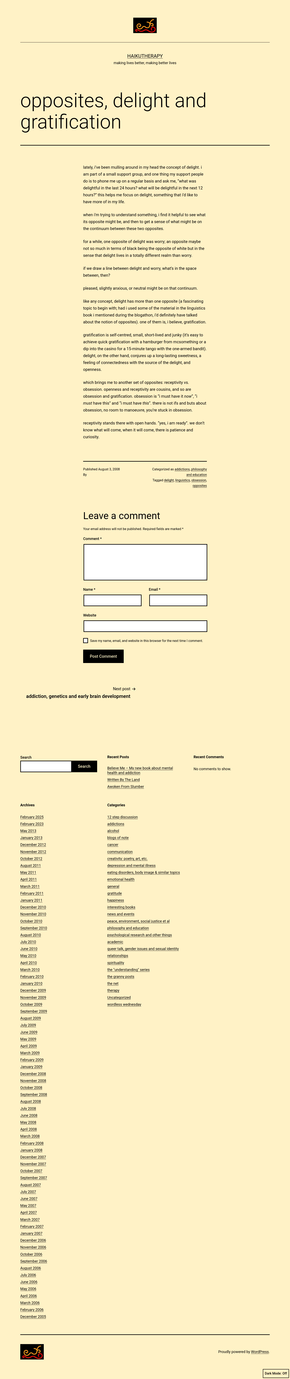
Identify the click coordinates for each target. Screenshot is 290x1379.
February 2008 (32, 1143)
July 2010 (28, 942)
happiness (115, 900)
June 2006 (28, 1282)
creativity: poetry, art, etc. (127, 858)
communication (120, 852)
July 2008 (28, 1108)
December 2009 (33, 990)
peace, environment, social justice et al (138, 921)
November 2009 (33, 997)
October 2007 (31, 1171)
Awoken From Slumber (125, 786)
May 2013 (28, 831)
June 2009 (28, 1032)
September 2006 (33, 1261)
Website (89, 615)
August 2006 (30, 1268)
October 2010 (31, 921)
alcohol (113, 831)
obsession (198, 480)
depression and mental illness (131, 865)
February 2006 (32, 1310)
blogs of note (118, 838)
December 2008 (33, 1074)
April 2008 (28, 1129)
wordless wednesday (124, 1004)
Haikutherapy (145, 56)
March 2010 (30, 970)
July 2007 (28, 1192)
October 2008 (31, 1087)
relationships (117, 956)
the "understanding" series (128, 970)
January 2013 (31, 838)
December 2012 (33, 844)
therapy (113, 990)
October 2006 (31, 1254)
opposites (200, 486)
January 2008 (31, 1150)
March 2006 (30, 1303)
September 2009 (33, 1011)
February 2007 (32, 1226)
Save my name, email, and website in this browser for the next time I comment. (146, 641)
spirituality (115, 963)
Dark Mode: (276, 1373)
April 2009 (28, 1046)
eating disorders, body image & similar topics (143, 872)
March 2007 (30, 1219)
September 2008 (33, 1094)
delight (169, 480)
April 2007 (28, 1212)
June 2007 (28, 1199)
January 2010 (31, 983)
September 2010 (33, 928)
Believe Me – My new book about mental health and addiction (140, 770)
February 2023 (32, 824)
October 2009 (31, 1004)
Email (154, 589)
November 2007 (33, 1164)
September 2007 (33, 1178)
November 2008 (33, 1081)
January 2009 (31, 1067)
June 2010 (28, 949)
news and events (120, 914)
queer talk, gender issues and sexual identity (143, 949)
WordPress (260, 1352)
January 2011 (31, 900)
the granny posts (120, 976)
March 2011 (30, 886)
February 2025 (32, 817)
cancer (112, 844)
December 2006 (33, 1240)
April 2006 (28, 1296)
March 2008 (30, 1136)
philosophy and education (128, 928)
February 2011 (32, 893)
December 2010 (33, 907)
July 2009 (28, 1025)
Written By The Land (123, 780)
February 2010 (32, 976)
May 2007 (28, 1205)
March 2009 (30, 1053)
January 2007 (31, 1233)
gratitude (114, 893)
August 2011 (30, 865)
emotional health (120, 879)
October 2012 (31, 858)
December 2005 (33, 1316)
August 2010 (30, 935)
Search (26, 757)
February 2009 (32, 1060)
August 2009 (30, 1018)
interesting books (121, 907)
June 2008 (28, 1115)
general (113, 886)
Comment (92, 539)
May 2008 (28, 1122)
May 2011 (28, 872)
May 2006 (28, 1289)
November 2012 (33, 852)
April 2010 (28, 963)
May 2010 (28, 956)
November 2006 (33, 1247)
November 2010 (33, 914)
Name (89, 589)
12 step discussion (122, 817)
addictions (182, 469)
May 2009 (28, 1039)
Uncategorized (119, 997)
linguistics (182, 480)
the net (112, 983)
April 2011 (28, 879)
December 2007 (33, 1157)
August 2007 (30, 1185)
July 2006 (28, 1275)
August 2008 (30, 1101)
